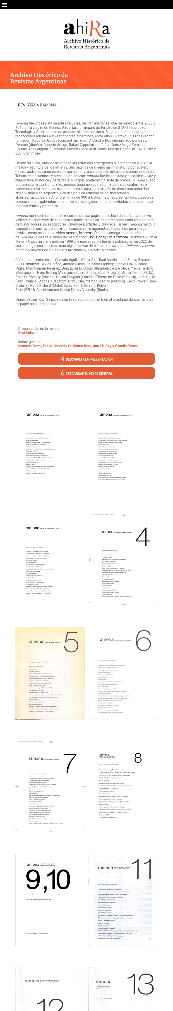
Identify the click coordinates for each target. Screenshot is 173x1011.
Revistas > (28, 105)
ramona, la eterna (79, 233)
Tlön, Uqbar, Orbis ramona (108, 237)
